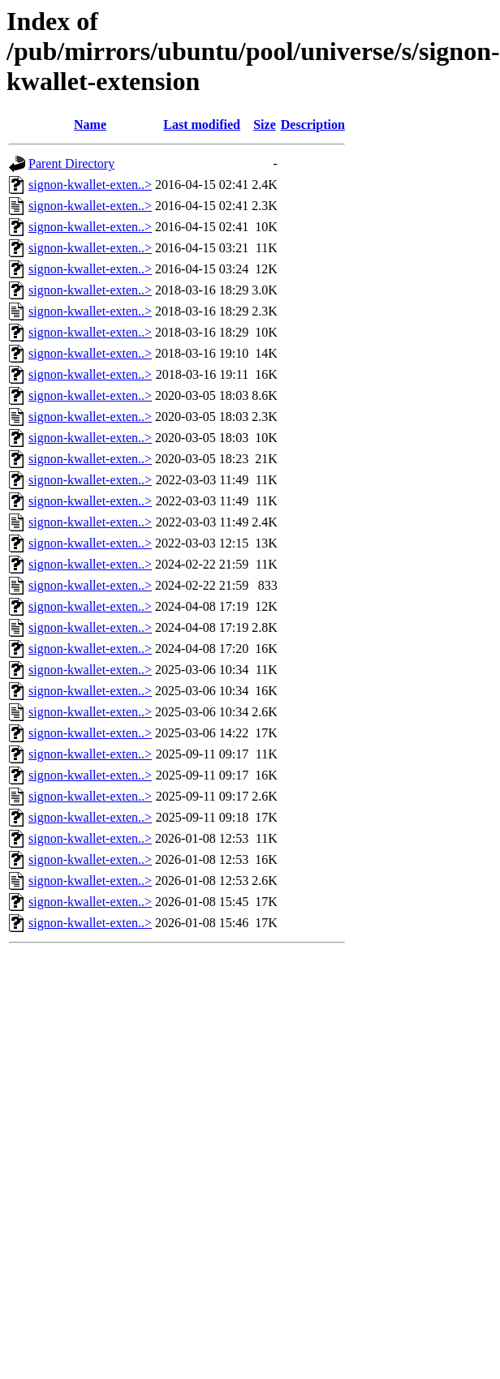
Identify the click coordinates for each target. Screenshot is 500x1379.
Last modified (201, 124)
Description (313, 124)
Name (90, 124)
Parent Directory (71, 163)
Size (264, 124)
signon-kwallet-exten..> (90, 184)
